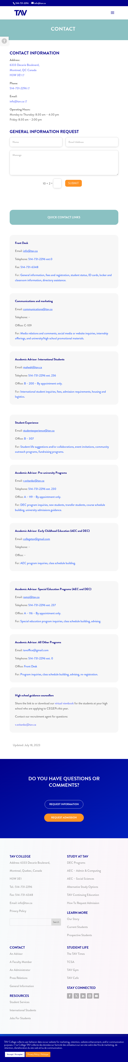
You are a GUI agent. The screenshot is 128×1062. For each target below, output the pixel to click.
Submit (73, 183)
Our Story (73, 919)
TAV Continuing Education (83, 895)
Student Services (19, 1002)
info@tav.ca (17, 101)
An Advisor (16, 954)
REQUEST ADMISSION (64, 817)
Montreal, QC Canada (23, 70)
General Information (22, 986)
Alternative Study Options (82, 887)
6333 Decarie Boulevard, (24, 65)
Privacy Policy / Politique (38, 1054)
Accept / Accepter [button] (15, 1054)
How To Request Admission (83, 903)
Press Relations (18, 978)
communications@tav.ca (37, 309)
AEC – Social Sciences (80, 879)
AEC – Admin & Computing (84, 871)
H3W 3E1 (16, 75)
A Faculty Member (21, 962)
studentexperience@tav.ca (38, 430)
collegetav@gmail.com (36, 539)
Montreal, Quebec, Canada (26, 871)
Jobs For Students (20, 1018)
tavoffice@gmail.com (35, 650)
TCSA (70, 962)
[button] (4, 41)
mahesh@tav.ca (32, 367)
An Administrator (20, 970)
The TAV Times (76, 954)
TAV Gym (73, 970)
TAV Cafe (73, 978)
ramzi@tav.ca (31, 597)
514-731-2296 (22, 3)
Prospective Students (79, 935)
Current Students (77, 927)
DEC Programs (76, 863)
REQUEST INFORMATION (64, 804)
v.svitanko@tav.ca (33, 481)
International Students (23, 1010)
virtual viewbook (64, 703)
